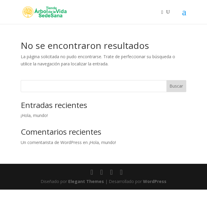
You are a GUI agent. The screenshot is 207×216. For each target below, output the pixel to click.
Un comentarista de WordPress (51, 142)
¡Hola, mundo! (34, 115)
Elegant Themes (86, 181)
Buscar (176, 86)
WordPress (154, 181)
